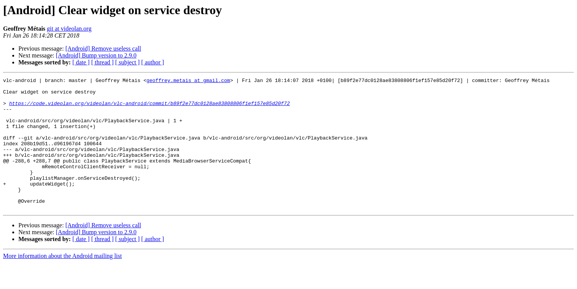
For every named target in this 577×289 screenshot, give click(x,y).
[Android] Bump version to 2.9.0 (96, 55)
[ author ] (152, 62)
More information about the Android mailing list (62, 282)
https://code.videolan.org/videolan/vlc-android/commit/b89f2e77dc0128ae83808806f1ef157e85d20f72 (149, 108)
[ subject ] (127, 62)
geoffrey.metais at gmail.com (188, 81)
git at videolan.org (69, 28)
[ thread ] (102, 62)
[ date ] (81, 62)
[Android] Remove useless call (103, 48)
